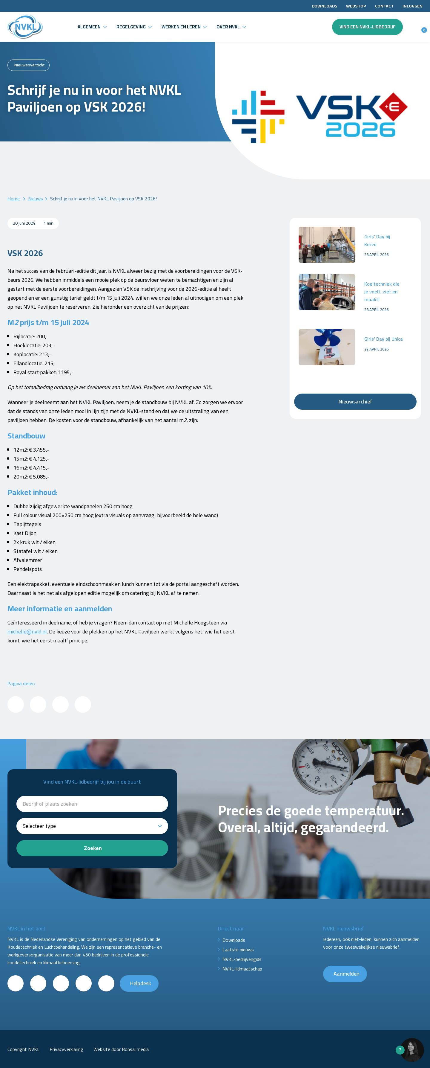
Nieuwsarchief (355, 401)
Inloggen (413, 6)
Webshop (356, 6)
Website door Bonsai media (121, 1049)
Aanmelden (347, 974)
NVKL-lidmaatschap (242, 968)
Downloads (324, 6)
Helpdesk (140, 983)
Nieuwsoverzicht (29, 65)
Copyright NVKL (23, 1049)
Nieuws (35, 198)
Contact (384, 6)
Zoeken (93, 848)
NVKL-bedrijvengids (242, 959)
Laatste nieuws (238, 949)
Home (13, 198)
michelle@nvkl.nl (27, 631)
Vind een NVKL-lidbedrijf (367, 26)
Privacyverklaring (66, 1049)
